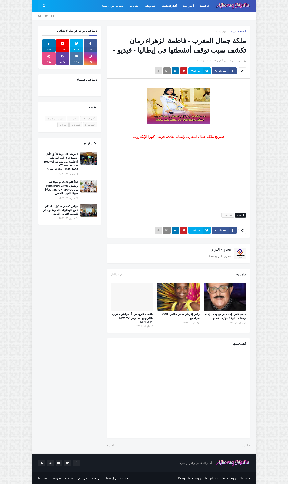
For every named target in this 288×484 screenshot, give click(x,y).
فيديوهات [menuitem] (149, 6)
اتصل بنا (43, 478)
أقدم (111, 445)
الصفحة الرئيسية (237, 31)
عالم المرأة (90, 124)
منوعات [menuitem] (134, 6)
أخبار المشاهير (88, 118)
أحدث (245, 445)
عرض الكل (117, 274)
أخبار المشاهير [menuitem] (169, 6)
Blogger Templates (206, 478)
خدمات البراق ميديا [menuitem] (113, 6)
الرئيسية (96, 478)
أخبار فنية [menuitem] (188, 6)
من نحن (82, 478)
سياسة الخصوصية (62, 478)
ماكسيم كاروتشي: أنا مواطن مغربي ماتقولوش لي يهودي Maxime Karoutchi (132, 318)
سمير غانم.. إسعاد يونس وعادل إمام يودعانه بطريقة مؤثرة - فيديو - (225, 316)
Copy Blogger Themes (235, 478)
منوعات (62, 124)
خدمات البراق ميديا (55, 118)
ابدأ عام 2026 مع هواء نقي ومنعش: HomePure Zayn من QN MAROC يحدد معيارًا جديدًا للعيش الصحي (61, 187)
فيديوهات (221, 31)
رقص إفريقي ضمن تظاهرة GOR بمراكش (181, 316)
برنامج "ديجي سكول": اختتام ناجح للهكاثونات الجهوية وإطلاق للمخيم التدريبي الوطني (60, 209)
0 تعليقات (195, 60)
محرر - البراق (220, 249)
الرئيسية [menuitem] (204, 6)
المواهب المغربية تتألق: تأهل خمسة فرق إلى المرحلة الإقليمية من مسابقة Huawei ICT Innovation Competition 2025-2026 (61, 161)
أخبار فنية (73, 118)
